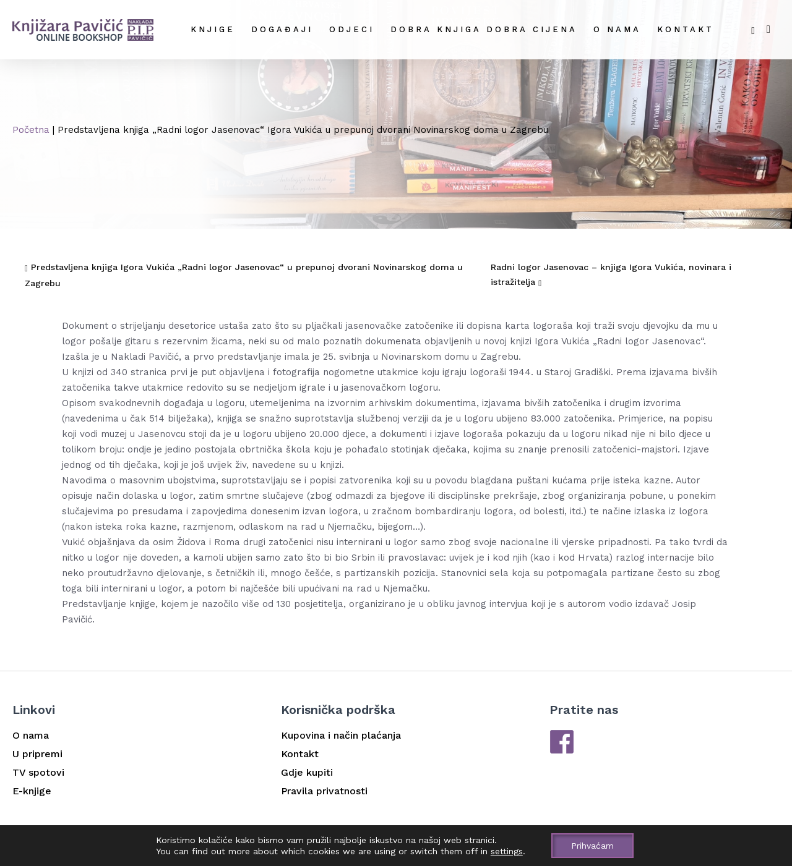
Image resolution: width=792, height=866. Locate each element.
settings (507, 851)
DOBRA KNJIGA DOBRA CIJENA (483, 29)
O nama (617, 29)
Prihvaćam (592, 846)
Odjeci (351, 29)
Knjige (213, 29)
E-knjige (31, 791)
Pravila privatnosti (324, 791)
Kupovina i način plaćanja (341, 735)
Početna (31, 129)
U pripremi (37, 754)
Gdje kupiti (307, 772)
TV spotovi (38, 772)
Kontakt (685, 29)
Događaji (282, 29)
